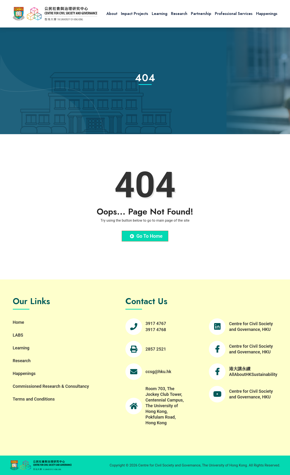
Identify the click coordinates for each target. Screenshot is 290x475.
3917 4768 (156, 329)
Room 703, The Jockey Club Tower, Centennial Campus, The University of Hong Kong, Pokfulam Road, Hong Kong (165, 405)
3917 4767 (156, 323)
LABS (18, 335)
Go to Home (146, 236)
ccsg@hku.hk (158, 371)
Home (18, 322)
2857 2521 (156, 349)
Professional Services (234, 13)
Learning (159, 13)
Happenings (266, 13)
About (111, 13)
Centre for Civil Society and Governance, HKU (251, 326)
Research (179, 13)
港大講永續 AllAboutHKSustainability (253, 371)
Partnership (201, 13)
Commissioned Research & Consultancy (51, 386)
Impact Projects (134, 13)
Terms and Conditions (34, 399)
